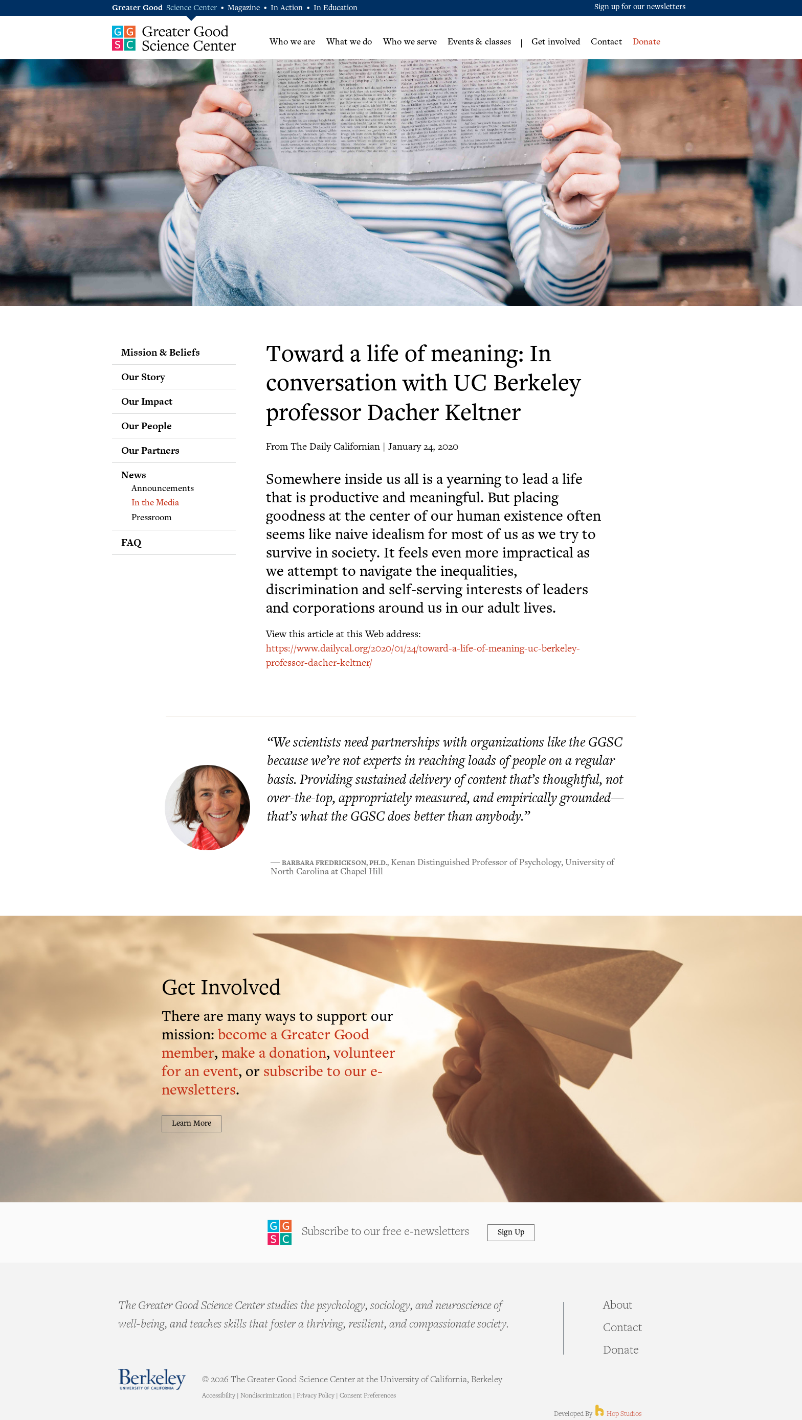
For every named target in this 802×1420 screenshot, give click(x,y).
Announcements (162, 489)
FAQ (131, 542)
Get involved (555, 42)
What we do (349, 42)
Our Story (143, 376)
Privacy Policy (316, 1396)
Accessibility (218, 1396)
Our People (146, 426)
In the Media (155, 503)
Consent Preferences (368, 1396)
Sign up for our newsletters (640, 7)
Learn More (191, 1124)
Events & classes (479, 42)
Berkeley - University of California (152, 1379)
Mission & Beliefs (160, 352)
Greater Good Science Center (174, 38)
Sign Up (511, 1232)
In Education (336, 8)
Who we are (293, 42)
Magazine (244, 8)
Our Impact (146, 401)
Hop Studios (617, 1414)
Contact (606, 42)
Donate (646, 42)
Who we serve (410, 42)
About (617, 1306)
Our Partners (150, 450)
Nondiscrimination (266, 1396)
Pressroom (151, 518)
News (133, 475)
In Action (287, 8)
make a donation (273, 1054)
